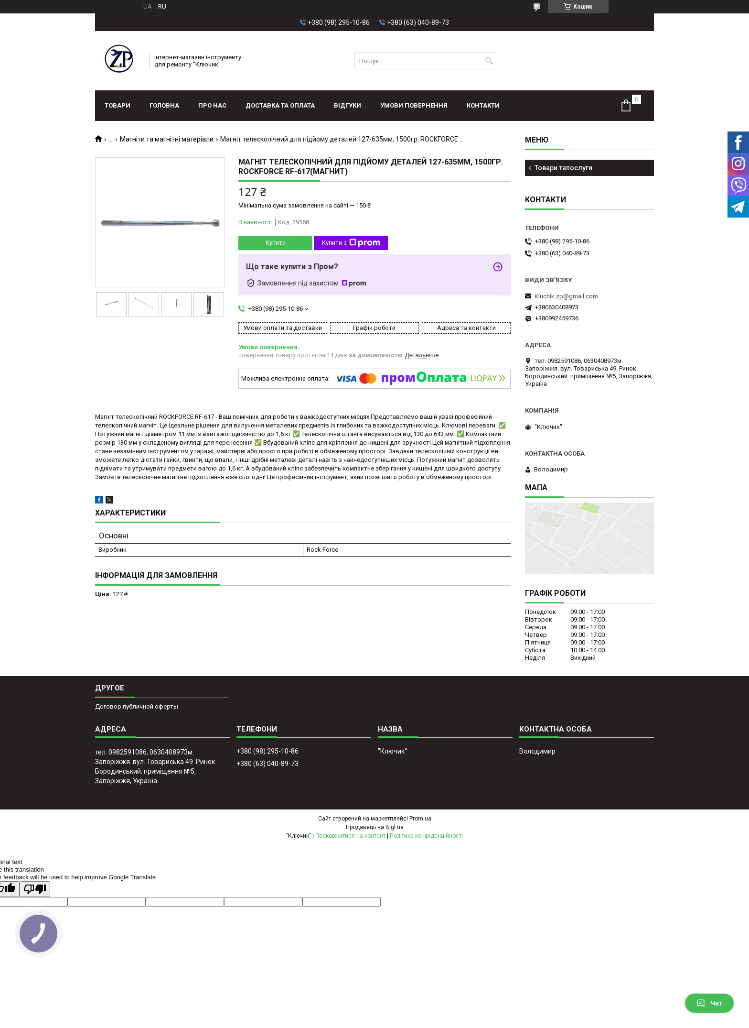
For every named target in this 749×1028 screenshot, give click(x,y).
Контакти (483, 105)
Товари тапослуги (563, 168)
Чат (709, 1003)
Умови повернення (414, 105)
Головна (164, 105)
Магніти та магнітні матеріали (167, 139)
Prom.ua (420, 818)
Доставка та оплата (280, 105)
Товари (117, 105)
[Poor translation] (35, 889)
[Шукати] (489, 61)
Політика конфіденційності (426, 835)
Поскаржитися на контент (350, 835)
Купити (276, 242)
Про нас (212, 105)
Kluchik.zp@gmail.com (566, 296)
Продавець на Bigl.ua (375, 827)
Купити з (351, 243)
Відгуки (347, 105)
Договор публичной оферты (136, 706)
